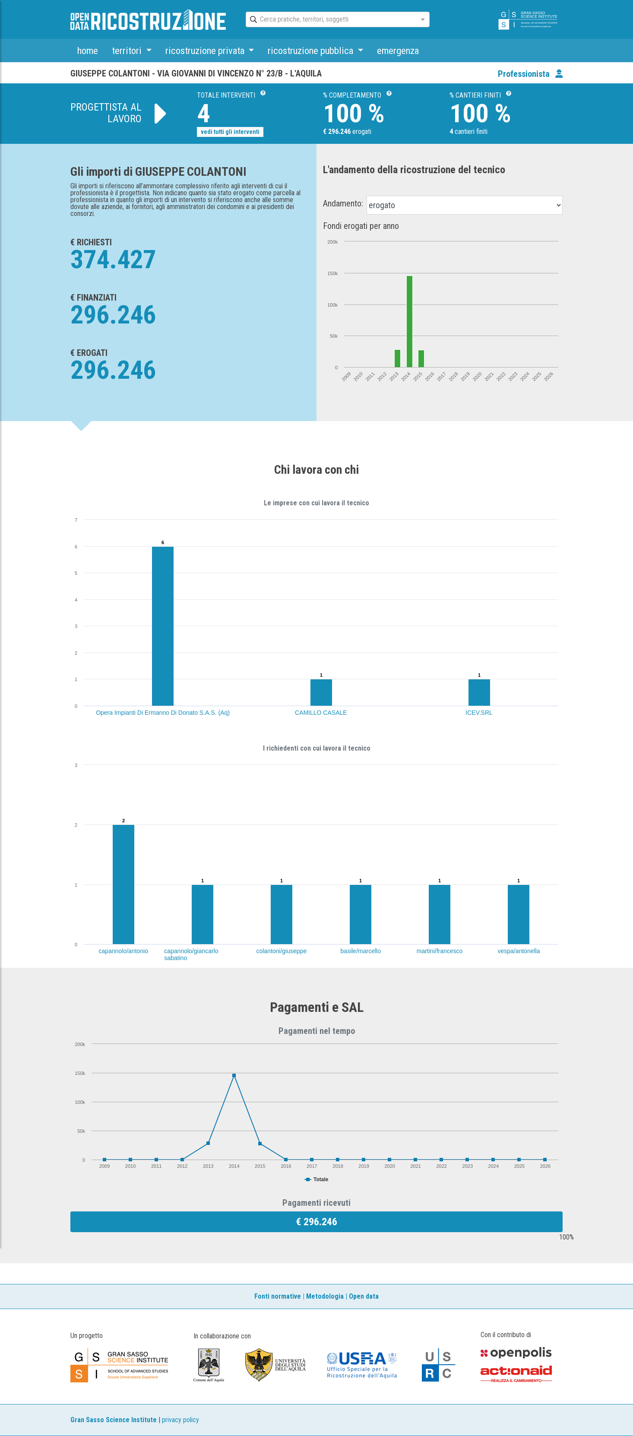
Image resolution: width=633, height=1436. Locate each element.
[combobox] (329, 19)
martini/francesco (440, 951)
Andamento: (343, 203)
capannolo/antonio (123, 951)
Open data (364, 1296)
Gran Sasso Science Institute (113, 1420)
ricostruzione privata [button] (206, 50)
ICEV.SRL (479, 712)
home (87, 50)
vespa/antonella (518, 951)
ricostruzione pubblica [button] (311, 50)
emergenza (398, 50)
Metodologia (325, 1296)
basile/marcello (361, 951)
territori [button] (128, 50)
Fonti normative (277, 1296)
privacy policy (180, 1420)
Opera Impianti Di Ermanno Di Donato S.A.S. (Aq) (163, 712)
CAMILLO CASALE (321, 712)
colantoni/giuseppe (281, 951)
